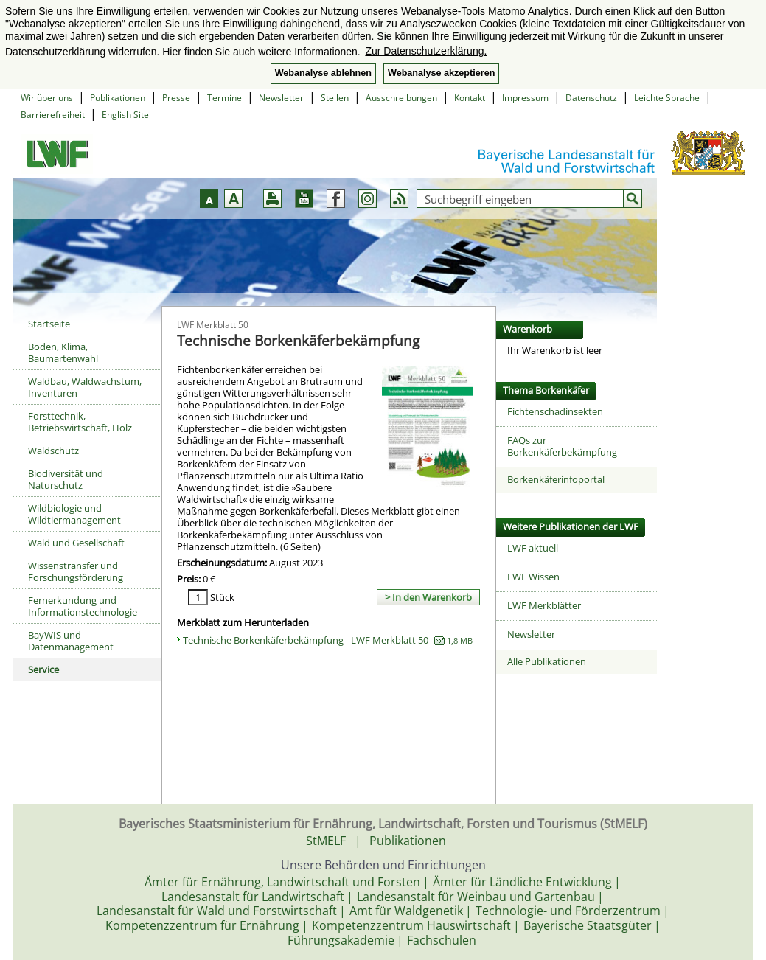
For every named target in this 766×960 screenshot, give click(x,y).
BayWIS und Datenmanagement (71, 640)
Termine (224, 97)
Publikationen (117, 97)
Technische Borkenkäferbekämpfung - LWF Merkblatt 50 (328, 640)
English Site (125, 114)
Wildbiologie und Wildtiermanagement (74, 513)
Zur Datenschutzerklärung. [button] (426, 51)
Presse (176, 97)
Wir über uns (47, 97)
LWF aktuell (532, 547)
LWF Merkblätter (544, 605)
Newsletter (281, 97)
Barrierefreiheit (53, 114)
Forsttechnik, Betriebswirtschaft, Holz (80, 421)
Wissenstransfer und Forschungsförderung (75, 571)
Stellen (335, 97)
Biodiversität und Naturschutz (65, 479)
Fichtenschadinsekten (555, 411)
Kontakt (469, 97)
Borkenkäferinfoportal (556, 479)
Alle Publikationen (546, 661)
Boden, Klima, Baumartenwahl (63, 352)
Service (43, 669)
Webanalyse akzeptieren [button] (441, 73)
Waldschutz (53, 450)
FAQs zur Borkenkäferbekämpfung (562, 446)
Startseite (49, 323)
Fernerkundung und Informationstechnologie (82, 606)
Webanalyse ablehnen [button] (323, 73)
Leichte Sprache (667, 97)
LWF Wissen (533, 576)
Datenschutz (591, 97)
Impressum (525, 97)
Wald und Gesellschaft (76, 542)
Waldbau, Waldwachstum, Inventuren (85, 387)
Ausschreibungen (401, 97)
